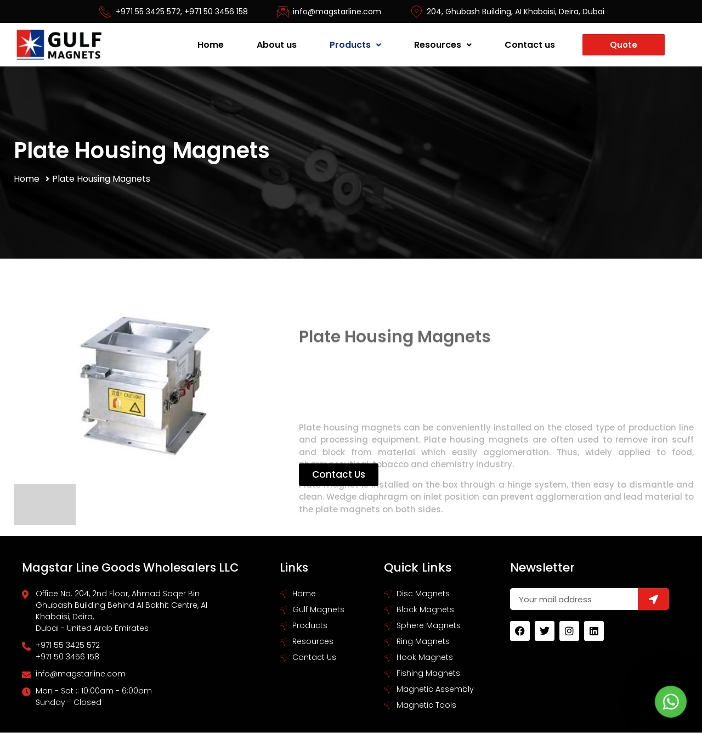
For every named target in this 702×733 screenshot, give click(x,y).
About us (277, 44)
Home (210, 44)
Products (355, 44)
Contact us (530, 44)
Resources (443, 44)
